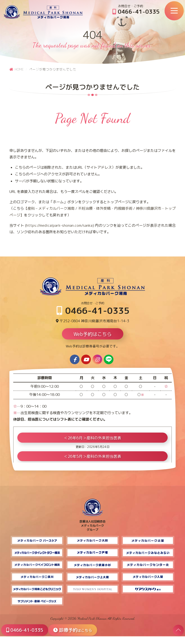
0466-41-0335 (136, 11)
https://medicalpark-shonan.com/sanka (59, 225)
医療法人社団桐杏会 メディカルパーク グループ (92, 524)
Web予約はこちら (92, 335)
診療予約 (75, 629)
